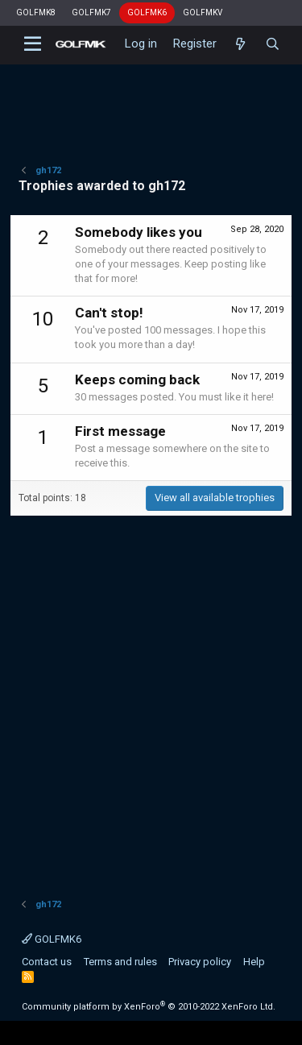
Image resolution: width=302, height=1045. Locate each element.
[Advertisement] (151, 100)
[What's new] (240, 44)
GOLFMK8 (36, 12)
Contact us (47, 962)
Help (254, 962)
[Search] (272, 44)
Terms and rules (120, 962)
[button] (33, 44)
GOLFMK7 (91, 12)
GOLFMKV (202, 12)
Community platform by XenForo (148, 1006)
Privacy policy (199, 962)
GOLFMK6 (147, 12)
